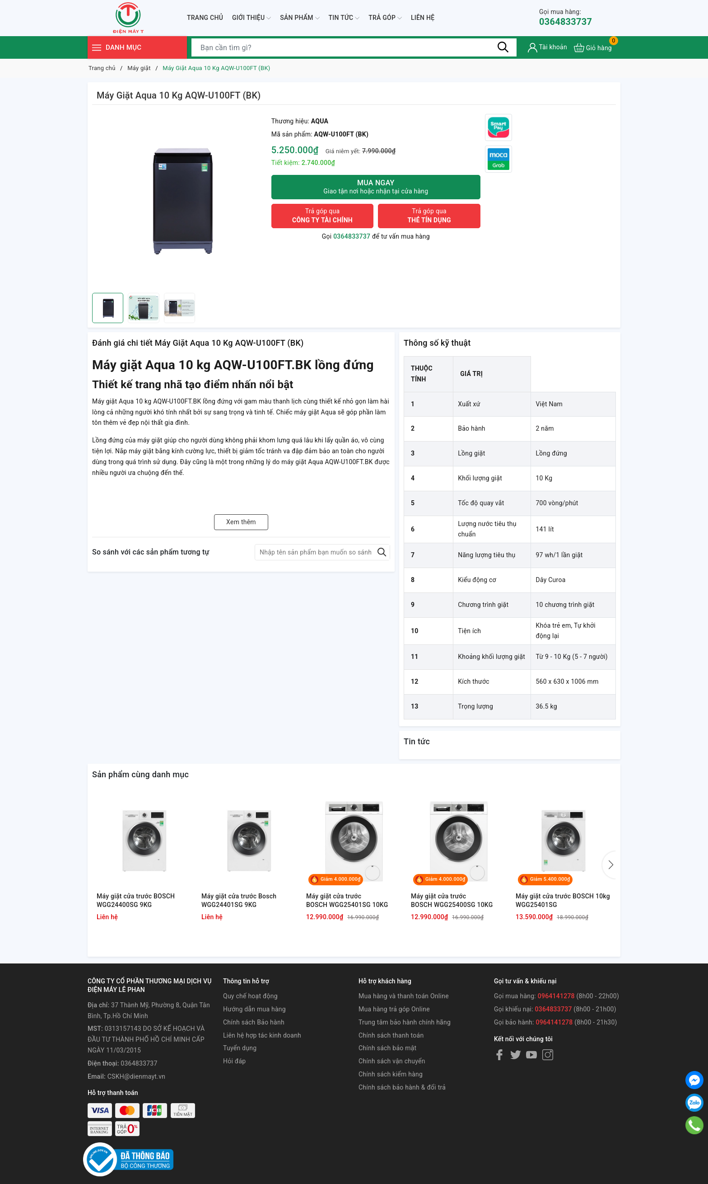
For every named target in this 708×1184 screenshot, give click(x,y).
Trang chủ (205, 17)
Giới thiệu (251, 18)
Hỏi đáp (234, 1061)
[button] (609, 865)
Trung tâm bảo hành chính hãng (405, 1022)
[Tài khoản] (547, 47)
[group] (179, 201)
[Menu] (96, 48)
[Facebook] (499, 1054)
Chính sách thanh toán (391, 1035)
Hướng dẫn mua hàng (254, 1009)
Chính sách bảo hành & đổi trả (402, 1087)
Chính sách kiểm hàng (391, 1074)
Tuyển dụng (239, 1048)
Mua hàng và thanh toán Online (404, 996)
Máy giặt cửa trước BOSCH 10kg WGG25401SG (563, 901)
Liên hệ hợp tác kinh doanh (262, 1035)
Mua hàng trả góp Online (394, 1009)
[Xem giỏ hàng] (593, 47)
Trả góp (385, 18)
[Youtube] (531, 1054)
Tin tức (344, 18)
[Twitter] (515, 1054)
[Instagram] (547, 1054)
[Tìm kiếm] (503, 47)
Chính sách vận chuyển (392, 1061)
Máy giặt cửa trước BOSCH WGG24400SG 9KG (136, 901)
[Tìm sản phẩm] (354, 47)
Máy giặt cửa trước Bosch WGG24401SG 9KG (238, 901)
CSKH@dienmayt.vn (136, 1076)
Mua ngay (376, 187)
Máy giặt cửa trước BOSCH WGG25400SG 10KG (452, 901)
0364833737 (565, 17)
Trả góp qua (322, 215)
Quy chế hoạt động (250, 996)
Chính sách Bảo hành (253, 1022)
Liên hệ (422, 17)
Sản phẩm (299, 18)
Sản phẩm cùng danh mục (140, 774)
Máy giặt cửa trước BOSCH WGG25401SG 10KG (347, 901)
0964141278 (556, 996)
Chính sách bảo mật (387, 1048)
